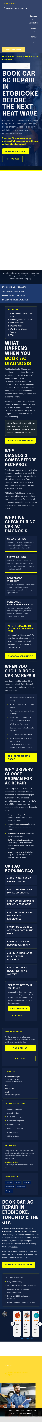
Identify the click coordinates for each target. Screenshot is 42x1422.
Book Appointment (18, 1009)
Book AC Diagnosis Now (20, 441)
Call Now (20, 1058)
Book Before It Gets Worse (19, 757)
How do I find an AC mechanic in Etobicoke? (20, 915)
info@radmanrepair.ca (12, 1095)
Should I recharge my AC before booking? (19, 956)
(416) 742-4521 (12, 159)
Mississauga (21, 1186)
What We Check (17, 323)
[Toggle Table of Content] (24, 66)
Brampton (9, 1191)
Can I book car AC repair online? (19, 880)
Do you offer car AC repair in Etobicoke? (21, 902)
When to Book (16, 326)
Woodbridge (10, 1186)
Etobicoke (9, 1182)
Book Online (20, 1048)
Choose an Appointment (20, 656)
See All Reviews (26, 1338)
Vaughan (26, 1182)
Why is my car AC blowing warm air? (19, 943)
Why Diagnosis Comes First (21, 320)
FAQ (12, 335)
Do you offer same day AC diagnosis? (19, 891)
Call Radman (16, 1015)
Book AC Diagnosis (15, 151)
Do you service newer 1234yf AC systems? (17, 971)
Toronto (18, 1182)
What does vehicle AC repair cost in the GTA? (20, 930)
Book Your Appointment (18, 1265)
